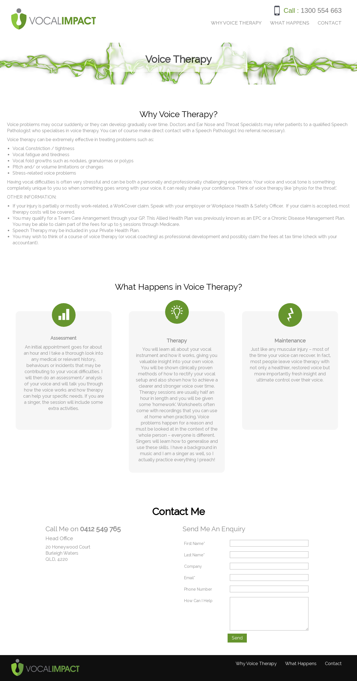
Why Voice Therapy (236, 23)
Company (193, 566)
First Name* (194, 543)
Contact (330, 23)
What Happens (289, 23)
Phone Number (198, 589)
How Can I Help (198, 600)
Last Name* (194, 555)
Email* (189, 578)
